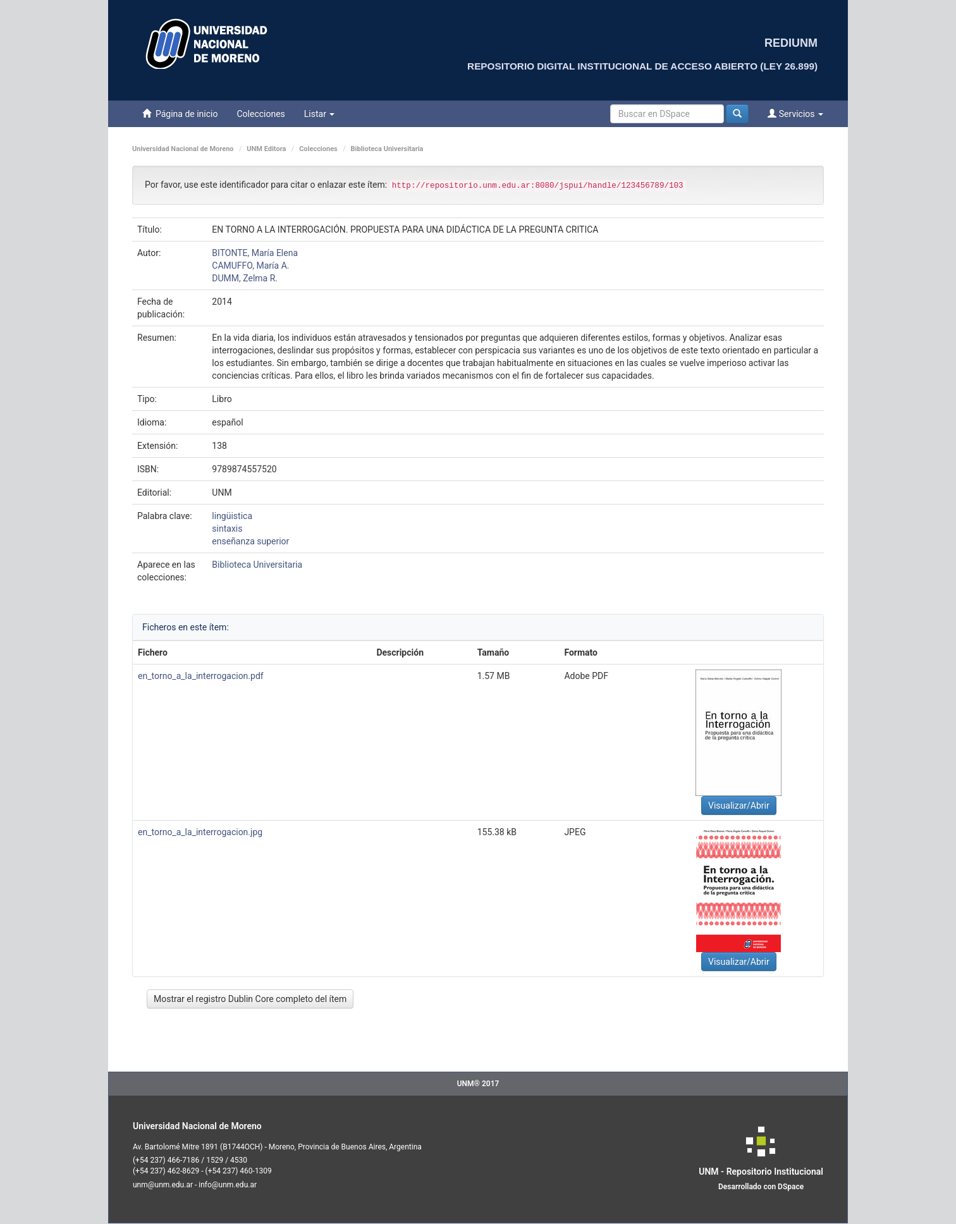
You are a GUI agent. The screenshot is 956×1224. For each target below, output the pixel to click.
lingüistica (232, 516)
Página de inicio (180, 113)
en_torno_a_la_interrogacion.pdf (201, 676)
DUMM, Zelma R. (245, 278)
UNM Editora (266, 149)
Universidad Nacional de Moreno (183, 149)
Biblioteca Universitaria (387, 149)
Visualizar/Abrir (738, 805)
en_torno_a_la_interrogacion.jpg (200, 832)
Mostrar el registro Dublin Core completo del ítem (250, 999)
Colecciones (260, 114)
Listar (319, 114)
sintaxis (227, 528)
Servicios (795, 113)
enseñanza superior (250, 541)
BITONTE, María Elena (255, 253)
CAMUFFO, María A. (250, 265)
